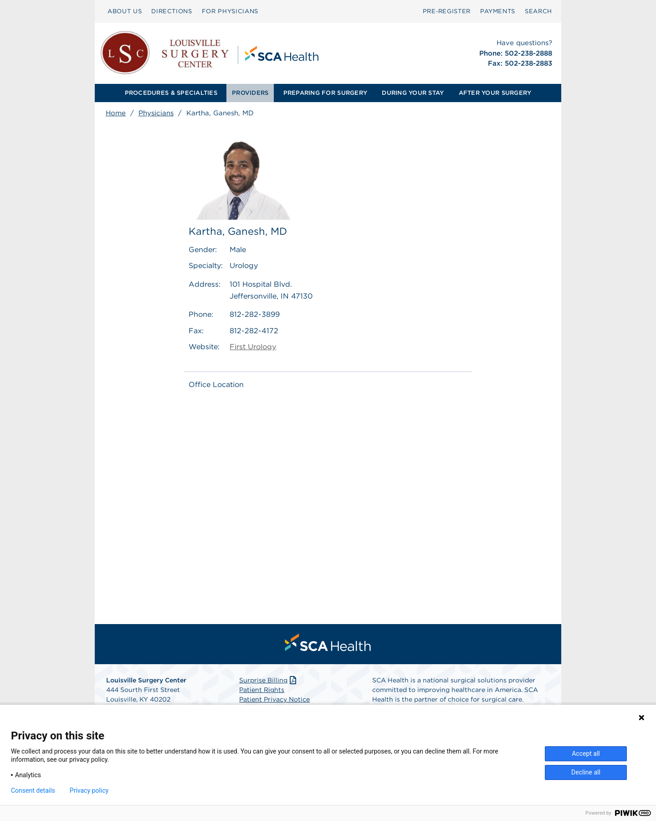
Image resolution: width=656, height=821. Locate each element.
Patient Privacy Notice (274, 699)
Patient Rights (261, 689)
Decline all (585, 772)
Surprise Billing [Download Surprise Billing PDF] (268, 680)
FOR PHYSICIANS (230, 11)
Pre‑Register (447, 11)
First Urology (253, 346)
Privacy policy (89, 790)
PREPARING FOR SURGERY (325, 92)
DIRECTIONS (171, 11)
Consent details (33, 790)
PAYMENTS (497, 11)
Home (116, 113)
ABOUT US (125, 11)
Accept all (586, 753)
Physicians (156, 113)
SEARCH (538, 11)
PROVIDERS (250, 92)
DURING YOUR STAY (413, 92)
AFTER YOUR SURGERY (495, 92)
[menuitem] (124, 11)
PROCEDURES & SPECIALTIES (171, 92)
